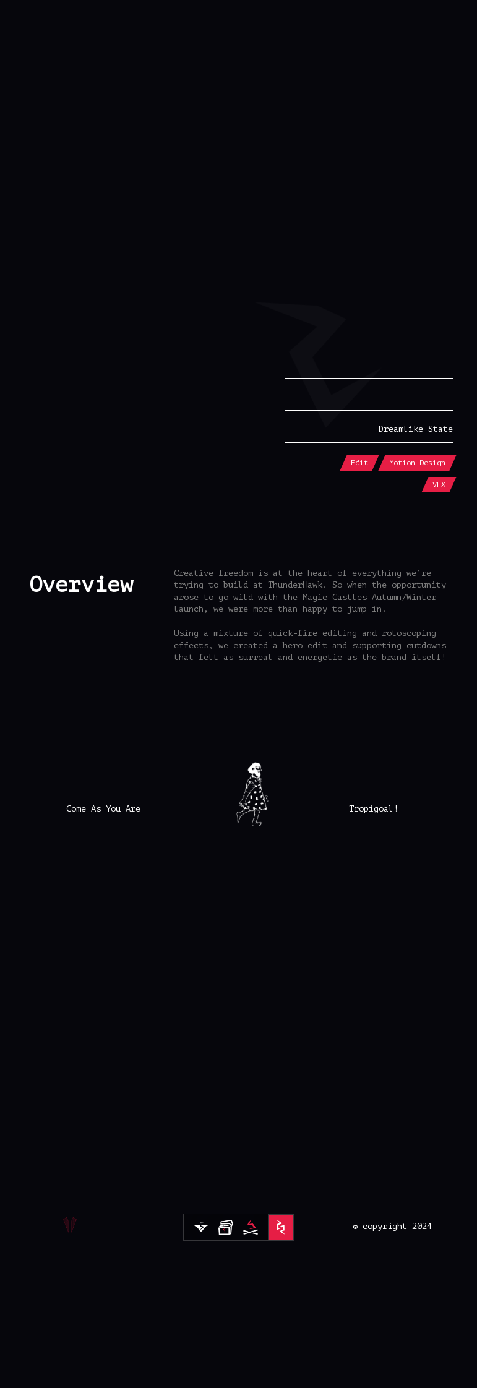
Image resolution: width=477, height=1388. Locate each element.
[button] (238, 139)
